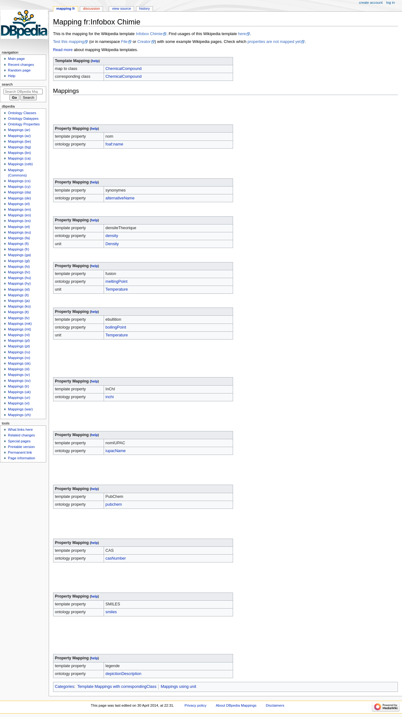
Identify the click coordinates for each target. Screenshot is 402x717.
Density (112, 244)
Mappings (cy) (19, 186)
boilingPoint (116, 327)
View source (121, 8)
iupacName (116, 451)
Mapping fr (65, 8)
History (144, 8)
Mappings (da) (19, 192)
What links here (20, 429)
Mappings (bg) (19, 147)
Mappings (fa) (19, 238)
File (124, 42)
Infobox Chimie (149, 34)
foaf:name (114, 144)
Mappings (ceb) (20, 164)
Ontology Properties (24, 124)
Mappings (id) (19, 289)
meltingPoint (117, 281)
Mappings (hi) (19, 266)
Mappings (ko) (19, 306)
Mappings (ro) (19, 358)
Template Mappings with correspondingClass (116, 686)
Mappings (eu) (19, 232)
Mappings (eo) (19, 215)
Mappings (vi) (19, 403)
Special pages (19, 441)
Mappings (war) (20, 409)
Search (7, 84)
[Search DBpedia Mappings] (23, 91)
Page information (21, 458)
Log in (390, 2)
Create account (371, 2)
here (242, 34)
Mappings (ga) (19, 255)
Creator (143, 42)
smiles (111, 612)
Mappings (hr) (19, 272)
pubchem (114, 504)
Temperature (117, 289)
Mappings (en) (19, 209)
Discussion (91, 8)
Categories (64, 686)
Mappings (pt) (19, 346)
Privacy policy (195, 705)
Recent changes (21, 64)
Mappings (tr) (18, 386)
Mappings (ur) (19, 397)
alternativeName (120, 198)
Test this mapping (68, 42)
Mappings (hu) (19, 278)
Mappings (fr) (18, 249)
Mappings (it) (18, 295)
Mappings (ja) (19, 301)
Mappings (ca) (19, 158)
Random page (19, 70)
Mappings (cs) (19, 181)
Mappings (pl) (19, 340)
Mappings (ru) (19, 352)
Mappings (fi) (18, 243)
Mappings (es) (19, 221)
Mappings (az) (19, 136)
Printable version (21, 447)
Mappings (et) (19, 227)
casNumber (116, 558)
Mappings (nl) (19, 335)
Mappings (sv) (19, 380)
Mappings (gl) (19, 261)
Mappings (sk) (19, 363)
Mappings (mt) (19, 329)
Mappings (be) (19, 141)
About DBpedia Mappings (236, 705)
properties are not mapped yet (274, 42)
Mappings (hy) (19, 283)
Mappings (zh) (19, 415)
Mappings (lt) (18, 312)
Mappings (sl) (19, 369)
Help (11, 76)
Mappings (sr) (19, 375)
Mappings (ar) (19, 130)
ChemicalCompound (124, 68)
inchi (110, 397)
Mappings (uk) (19, 392)
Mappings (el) (19, 204)
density (112, 236)
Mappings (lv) (19, 318)
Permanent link (20, 452)
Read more (63, 50)
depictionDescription (123, 674)
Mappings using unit (178, 686)
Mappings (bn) (19, 153)
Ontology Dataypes (23, 118)
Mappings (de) (19, 198)
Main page (16, 59)
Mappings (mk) (20, 323)
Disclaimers (275, 705)
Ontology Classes (22, 113)
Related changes (21, 435)
